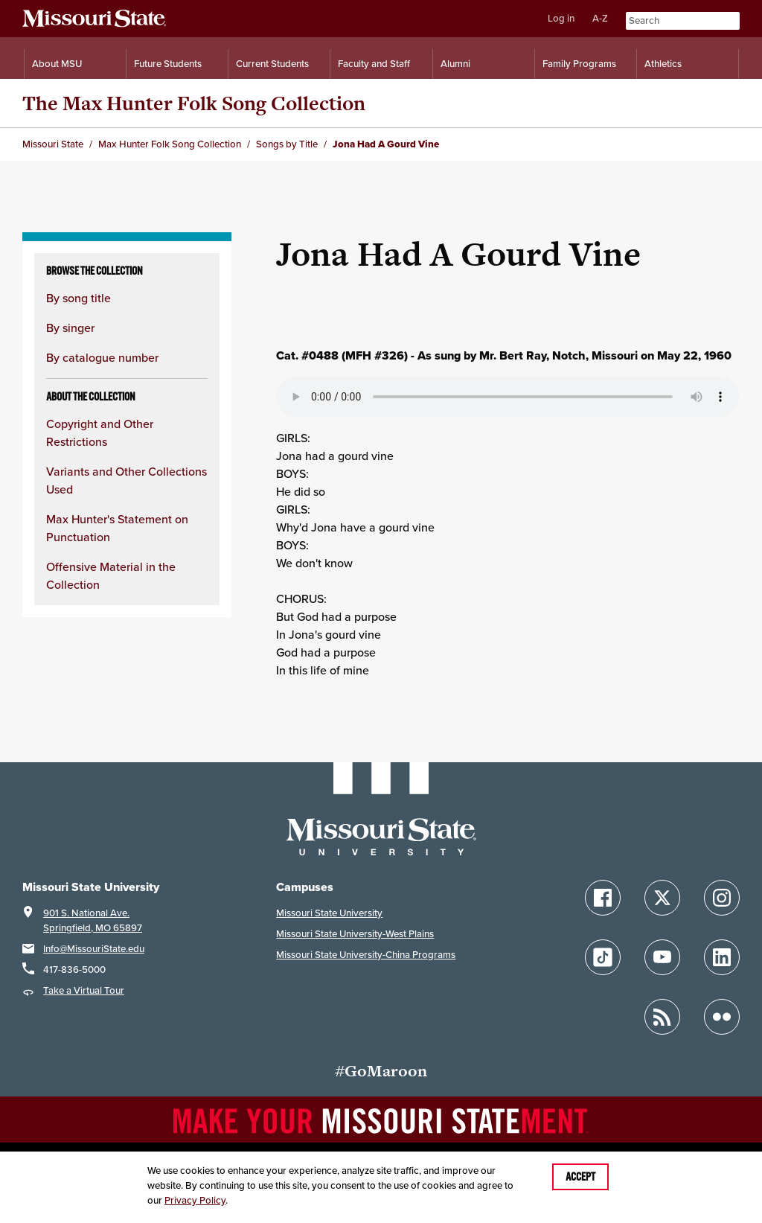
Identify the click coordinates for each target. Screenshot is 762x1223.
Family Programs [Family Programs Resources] (579, 64)
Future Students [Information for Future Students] (168, 64)
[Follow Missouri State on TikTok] (603, 957)
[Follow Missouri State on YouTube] (662, 957)
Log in (561, 18)
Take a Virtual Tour (83, 990)
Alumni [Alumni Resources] (455, 64)
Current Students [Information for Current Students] (272, 64)
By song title (78, 298)
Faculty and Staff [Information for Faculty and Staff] (374, 64)
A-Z (600, 18)
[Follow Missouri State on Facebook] (603, 898)
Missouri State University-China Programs (365, 955)
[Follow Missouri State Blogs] (662, 1017)
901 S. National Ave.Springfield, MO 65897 (92, 920)
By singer (70, 327)
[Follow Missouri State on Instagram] (722, 898)
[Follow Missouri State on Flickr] (722, 1017)
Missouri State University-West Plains (355, 934)
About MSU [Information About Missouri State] (57, 64)
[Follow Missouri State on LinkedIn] (722, 957)
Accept (580, 1177)
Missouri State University (329, 913)
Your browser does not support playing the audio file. (508, 397)
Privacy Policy (194, 1200)
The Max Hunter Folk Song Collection (193, 103)
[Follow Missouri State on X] (662, 898)
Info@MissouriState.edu (93, 949)
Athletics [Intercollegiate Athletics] (663, 64)
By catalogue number (102, 357)
